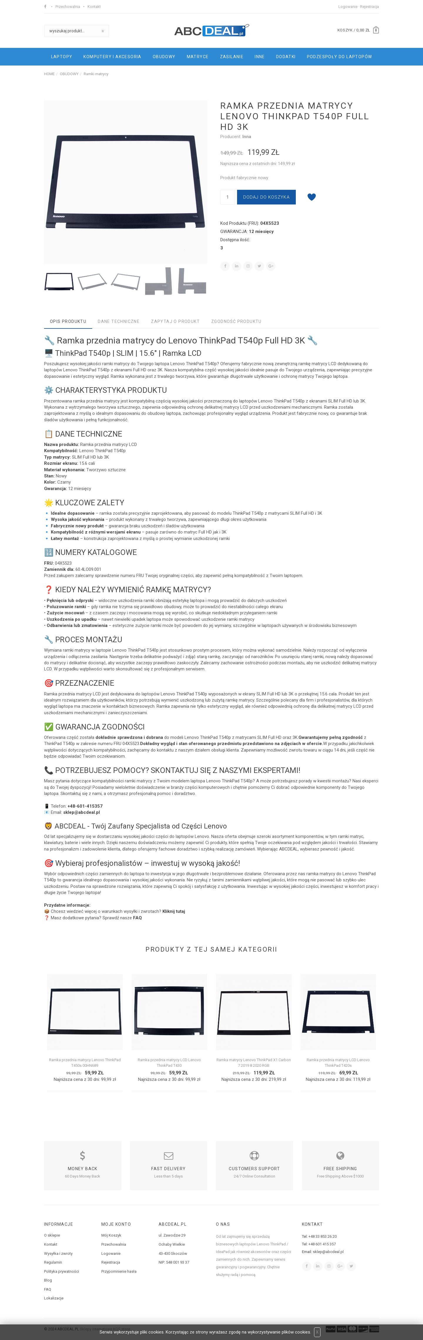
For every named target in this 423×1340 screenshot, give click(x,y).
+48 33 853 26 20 (322, 1236)
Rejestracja (369, 6)
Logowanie (347, 6)
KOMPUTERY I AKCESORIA (112, 56)
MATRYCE (198, 56)
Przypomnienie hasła (119, 1271)
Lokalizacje (53, 1298)
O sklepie (52, 1235)
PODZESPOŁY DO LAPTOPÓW (339, 56)
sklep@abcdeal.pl (328, 1252)
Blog (48, 1280)
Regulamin (53, 1262)
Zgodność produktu (236, 321)
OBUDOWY (164, 56)
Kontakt (94, 6)
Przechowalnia (68, 6)
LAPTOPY (62, 56)
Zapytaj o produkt (175, 321)
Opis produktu (68, 321)
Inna (246, 136)
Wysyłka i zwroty (58, 1253)
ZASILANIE (232, 56)
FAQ (47, 1289)
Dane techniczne (119, 321)
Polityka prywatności (61, 1271)
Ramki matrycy (96, 74)
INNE (260, 56)
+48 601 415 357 (322, 1244)
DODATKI (286, 56)
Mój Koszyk (111, 1235)
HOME (49, 74)
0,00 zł (363, 30)
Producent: (231, 136)
